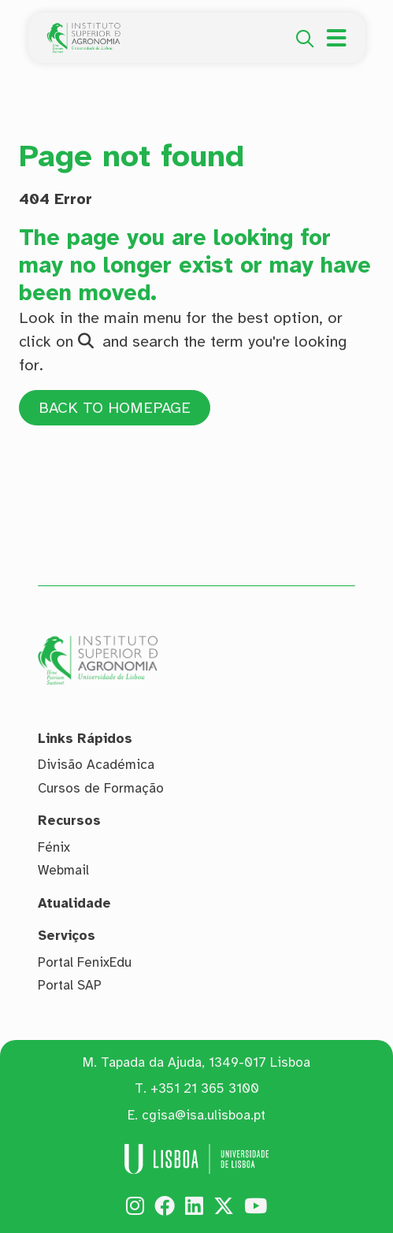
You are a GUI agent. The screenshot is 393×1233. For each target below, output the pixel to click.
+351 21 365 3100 (204, 1089)
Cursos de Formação (101, 788)
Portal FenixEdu (85, 962)
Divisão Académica (96, 764)
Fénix (54, 847)
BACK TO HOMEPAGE (116, 408)
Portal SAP (70, 985)
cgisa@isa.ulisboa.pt (203, 1115)
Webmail (63, 870)
